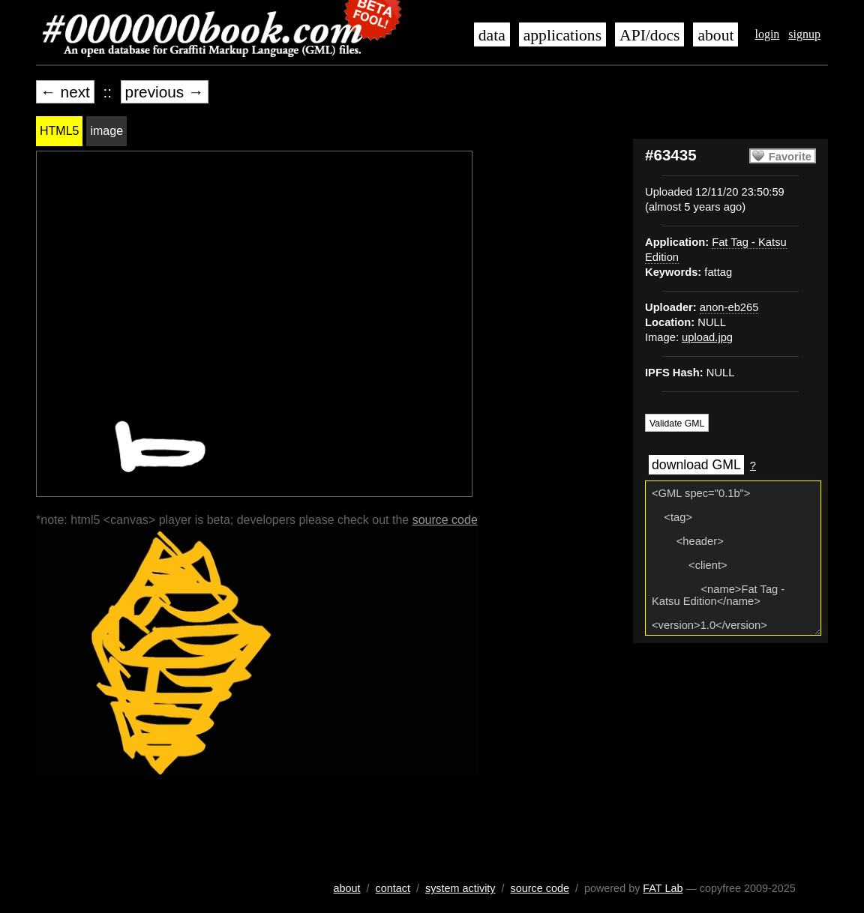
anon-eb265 (729, 307)
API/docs (650, 35)
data (492, 35)
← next (65, 91)
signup (804, 34)
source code (445, 519)
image (106, 130)
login (766, 34)
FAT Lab (662, 888)
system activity (460, 888)
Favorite (790, 157)
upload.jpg (707, 337)
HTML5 (59, 130)
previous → (164, 91)
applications (563, 35)
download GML (696, 464)
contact (393, 888)
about (716, 35)
